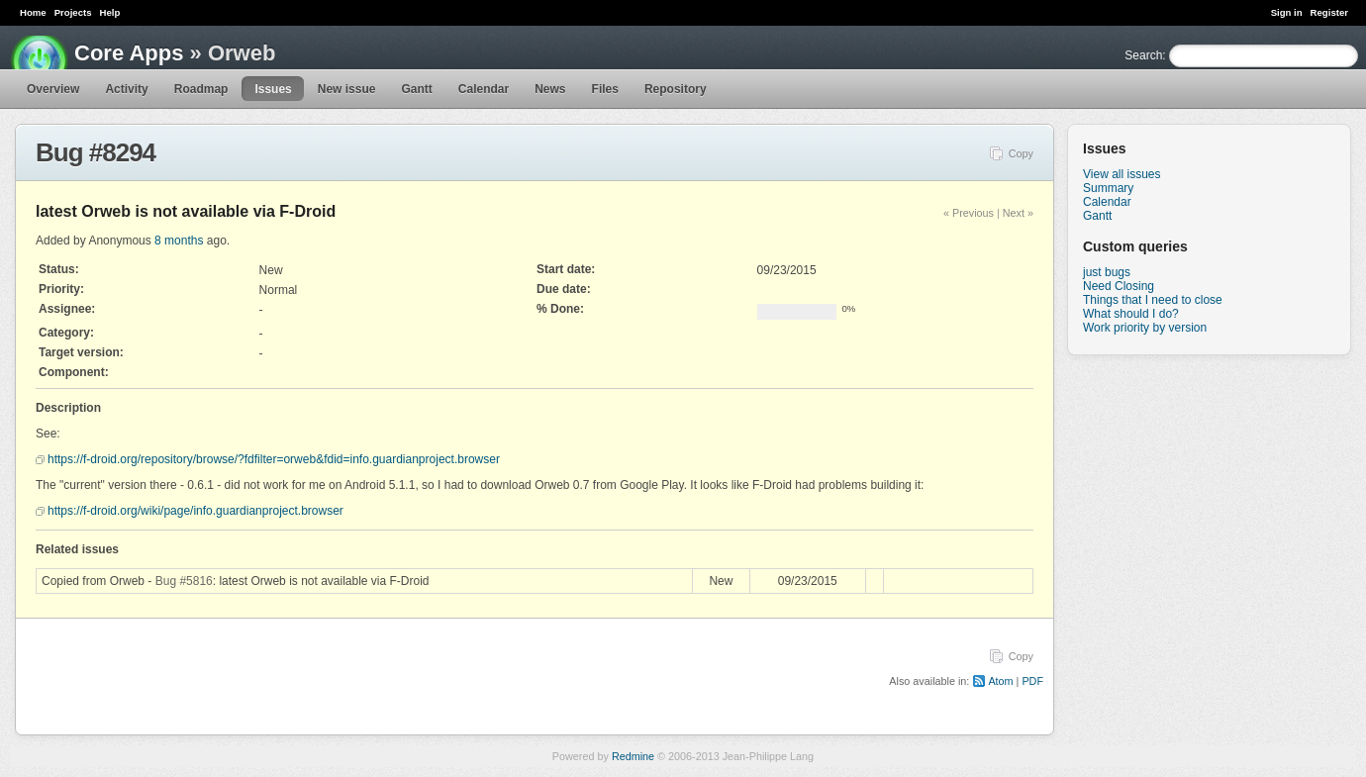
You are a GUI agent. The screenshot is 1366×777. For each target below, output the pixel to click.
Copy (1021, 153)
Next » (1018, 213)
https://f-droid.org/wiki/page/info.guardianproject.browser (195, 511)
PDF (1032, 681)
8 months (178, 240)
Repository (675, 89)
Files (605, 89)
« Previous (968, 213)
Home (33, 12)
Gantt (416, 89)
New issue (347, 89)
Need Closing (1118, 286)
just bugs (1106, 272)
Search (1143, 55)
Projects (73, 12)
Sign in (1287, 12)
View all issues (1121, 174)
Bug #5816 (184, 581)
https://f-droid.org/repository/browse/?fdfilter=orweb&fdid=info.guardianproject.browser (274, 459)
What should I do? (1131, 314)
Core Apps (128, 53)
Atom (1000, 681)
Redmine (633, 756)
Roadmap (201, 89)
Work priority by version (1145, 328)
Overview (53, 89)
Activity (126, 89)
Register (1329, 12)
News (550, 89)
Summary (1108, 188)
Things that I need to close (1152, 300)
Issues (272, 89)
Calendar (483, 89)
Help (110, 12)
